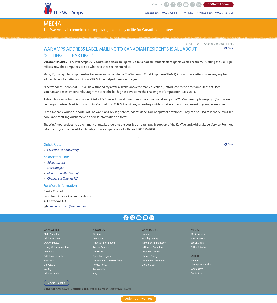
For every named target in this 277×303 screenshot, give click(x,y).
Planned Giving (149, 256)
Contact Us (196, 273)
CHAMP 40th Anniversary (63, 150)
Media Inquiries (198, 234)
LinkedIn (151, 217)
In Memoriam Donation (154, 243)
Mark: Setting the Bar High (63, 173)
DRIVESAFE (49, 265)
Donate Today (218, 4)
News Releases (198, 238)
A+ (190, 44)
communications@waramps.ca (66, 206)
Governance (99, 238)
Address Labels (56, 162)
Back (229, 48)
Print (231, 44)
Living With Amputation (56, 247)
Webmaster (197, 269)
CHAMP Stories (198, 247)
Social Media (197, 243)
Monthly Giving (150, 238)
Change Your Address (202, 264)
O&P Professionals (53, 256)
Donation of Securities (153, 260)
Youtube (139, 217)
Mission (97, 234)
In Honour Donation (152, 247)
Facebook (126, 217)
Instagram (145, 217)
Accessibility (99, 269)
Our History (98, 252)
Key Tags (48, 269)
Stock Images (55, 168)
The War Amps (63, 8)
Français (157, 4)
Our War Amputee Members (107, 260)
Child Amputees (52, 234)
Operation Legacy (102, 256)
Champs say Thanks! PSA (62, 178)
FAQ (95, 273)
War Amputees (51, 243)
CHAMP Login (56, 282)
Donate (145, 234)
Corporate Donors (151, 252)
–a (186, 44)
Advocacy (49, 252)
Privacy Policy (100, 265)
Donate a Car (148, 265)
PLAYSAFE (49, 260)
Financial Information (104, 243)
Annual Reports (101, 247)
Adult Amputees (52, 238)
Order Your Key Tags (138, 298)
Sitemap (195, 260)
